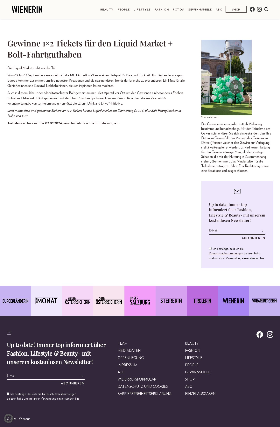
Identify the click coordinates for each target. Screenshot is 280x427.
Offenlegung (131, 358)
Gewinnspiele (200, 9)
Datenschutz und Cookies (143, 387)
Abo (219, 9)
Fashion (162, 9)
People (123, 9)
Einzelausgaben (200, 394)
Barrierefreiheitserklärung (145, 394)
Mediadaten (129, 351)
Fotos (178, 9)
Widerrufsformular (137, 380)
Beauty (107, 9)
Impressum (127, 365)
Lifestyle (142, 9)
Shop (236, 9)
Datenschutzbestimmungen (226, 253)
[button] (8, 418)
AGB (121, 372)
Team (123, 344)
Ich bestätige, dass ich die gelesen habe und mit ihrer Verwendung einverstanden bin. (236, 253)
